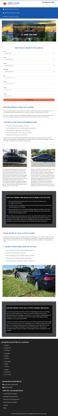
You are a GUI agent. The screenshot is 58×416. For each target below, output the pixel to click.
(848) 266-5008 (48, 2)
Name (4, 81)
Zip (4, 75)
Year (4, 51)
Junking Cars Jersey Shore (10, 396)
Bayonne (6, 358)
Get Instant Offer (29, 100)
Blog (4, 408)
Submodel (5, 69)
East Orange (7, 374)
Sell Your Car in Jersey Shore (11, 399)
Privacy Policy (43, 413)
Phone (5, 87)
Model (4, 63)
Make (4, 57)
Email (4, 93)
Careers (5, 405)
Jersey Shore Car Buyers (10, 394)
